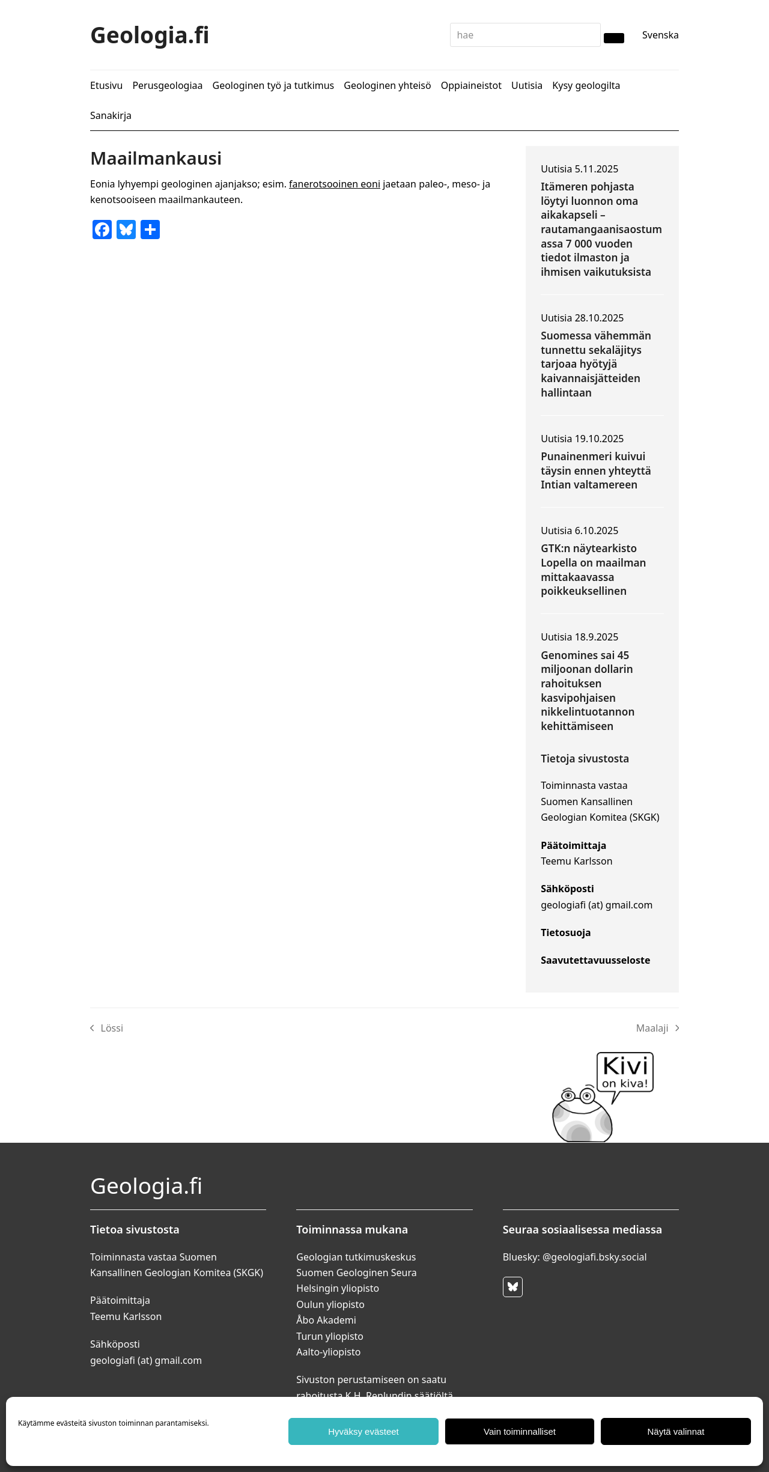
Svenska (660, 34)
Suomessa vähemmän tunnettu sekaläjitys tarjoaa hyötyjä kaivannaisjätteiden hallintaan (596, 364)
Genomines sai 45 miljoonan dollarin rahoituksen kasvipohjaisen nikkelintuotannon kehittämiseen (587, 690)
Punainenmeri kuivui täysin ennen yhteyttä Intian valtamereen (596, 470)
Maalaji (657, 1028)
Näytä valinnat (675, 1431)
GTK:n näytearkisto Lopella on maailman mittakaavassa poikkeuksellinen (593, 569)
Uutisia (556, 168)
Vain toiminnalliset (520, 1431)
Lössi (106, 1028)
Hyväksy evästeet (363, 1431)
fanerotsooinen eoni (334, 183)
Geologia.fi (150, 34)
